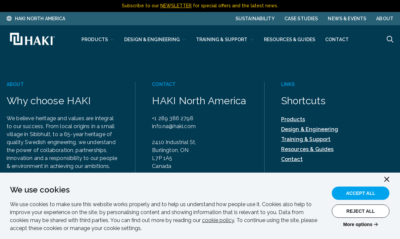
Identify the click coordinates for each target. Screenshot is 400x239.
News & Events (347, 18)
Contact (292, 159)
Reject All (360, 211)
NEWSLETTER (176, 5)
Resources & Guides (307, 149)
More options (358, 224)
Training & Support (306, 139)
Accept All (360, 193)
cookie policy (218, 220)
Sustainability (255, 18)
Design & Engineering (309, 129)
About (384, 18)
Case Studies (301, 18)
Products (293, 119)
